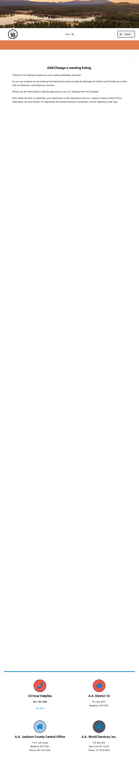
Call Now (40, 708)
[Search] (120, 34)
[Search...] (126, 34)
